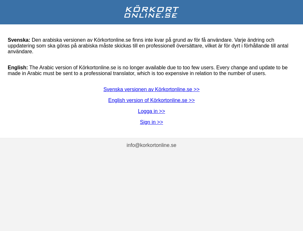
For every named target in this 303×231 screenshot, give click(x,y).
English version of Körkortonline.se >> (151, 100)
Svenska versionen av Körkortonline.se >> (151, 89)
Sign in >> (151, 122)
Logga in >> (151, 111)
